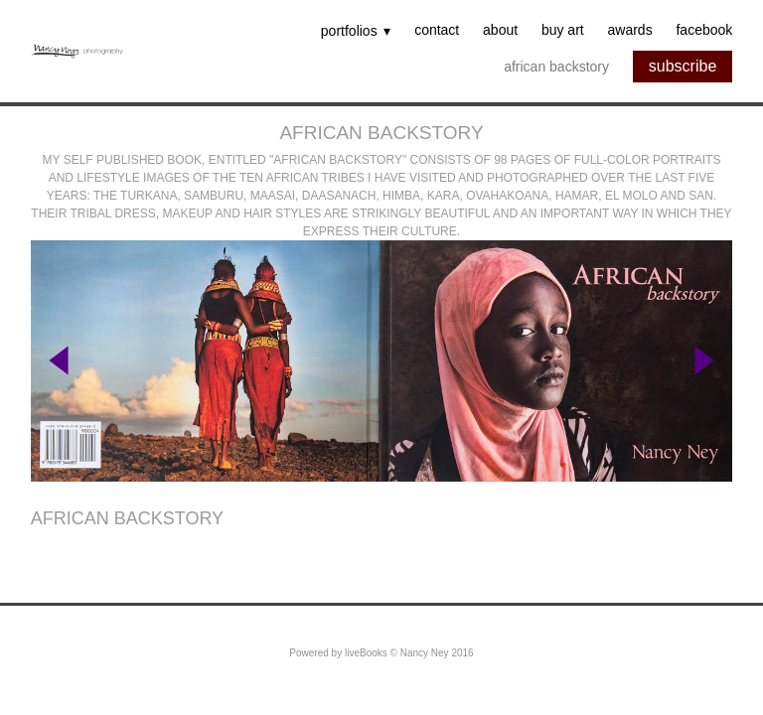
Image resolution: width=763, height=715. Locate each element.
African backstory (556, 66)
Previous (58, 361)
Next (704, 361)
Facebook (704, 31)
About (500, 31)
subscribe (682, 66)
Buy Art (562, 31)
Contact (436, 31)
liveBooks (366, 652)
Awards (630, 31)
